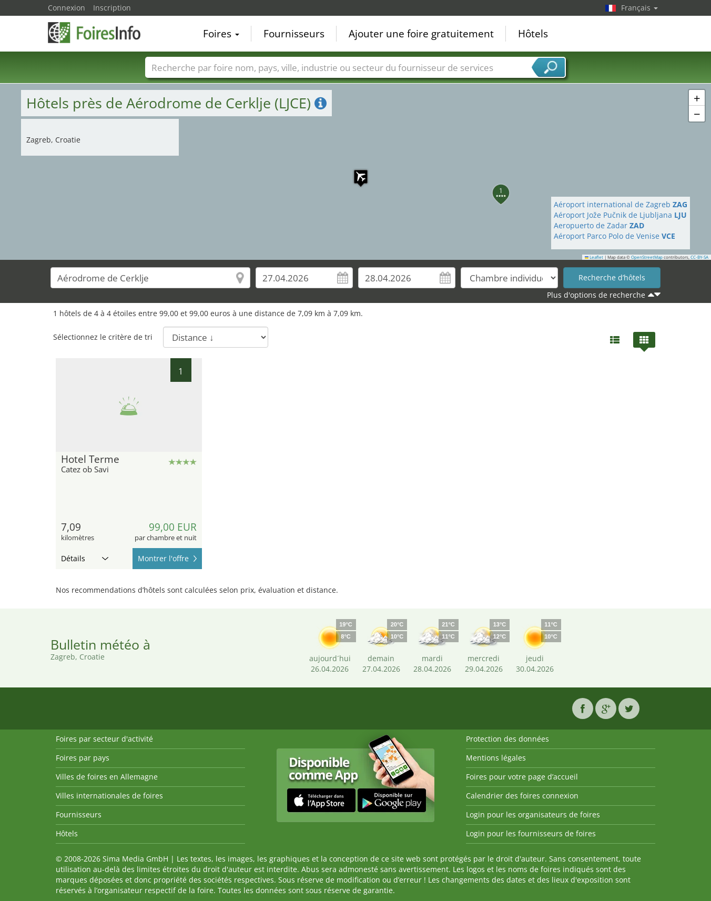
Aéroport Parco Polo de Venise (614, 236)
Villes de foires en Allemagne (107, 777)
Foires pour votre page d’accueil (522, 777)
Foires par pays (82, 758)
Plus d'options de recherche (596, 295)
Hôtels (533, 34)
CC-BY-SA (699, 257)
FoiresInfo (100, 32)
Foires (221, 34)
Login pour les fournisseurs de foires (531, 833)
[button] (355, 171)
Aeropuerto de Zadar (599, 225)
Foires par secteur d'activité (104, 739)
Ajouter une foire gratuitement (421, 34)
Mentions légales (496, 758)
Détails (84, 558)
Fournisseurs (293, 34)
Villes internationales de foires (109, 796)
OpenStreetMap (647, 257)
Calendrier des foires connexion (522, 796)
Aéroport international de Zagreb (620, 204)
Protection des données (507, 739)
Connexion (66, 8)
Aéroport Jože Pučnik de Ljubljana (620, 215)
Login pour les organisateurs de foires (533, 814)
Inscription (112, 8)
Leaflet (594, 257)
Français (639, 8)
